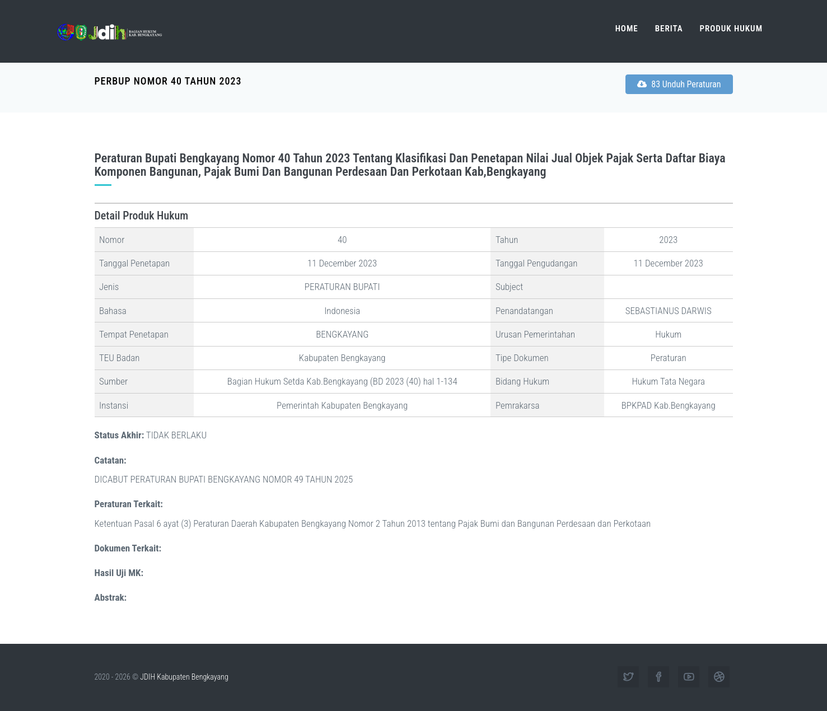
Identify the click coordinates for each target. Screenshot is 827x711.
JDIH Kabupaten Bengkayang (184, 676)
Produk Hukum (731, 29)
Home (626, 29)
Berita (669, 29)
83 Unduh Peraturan (679, 84)
